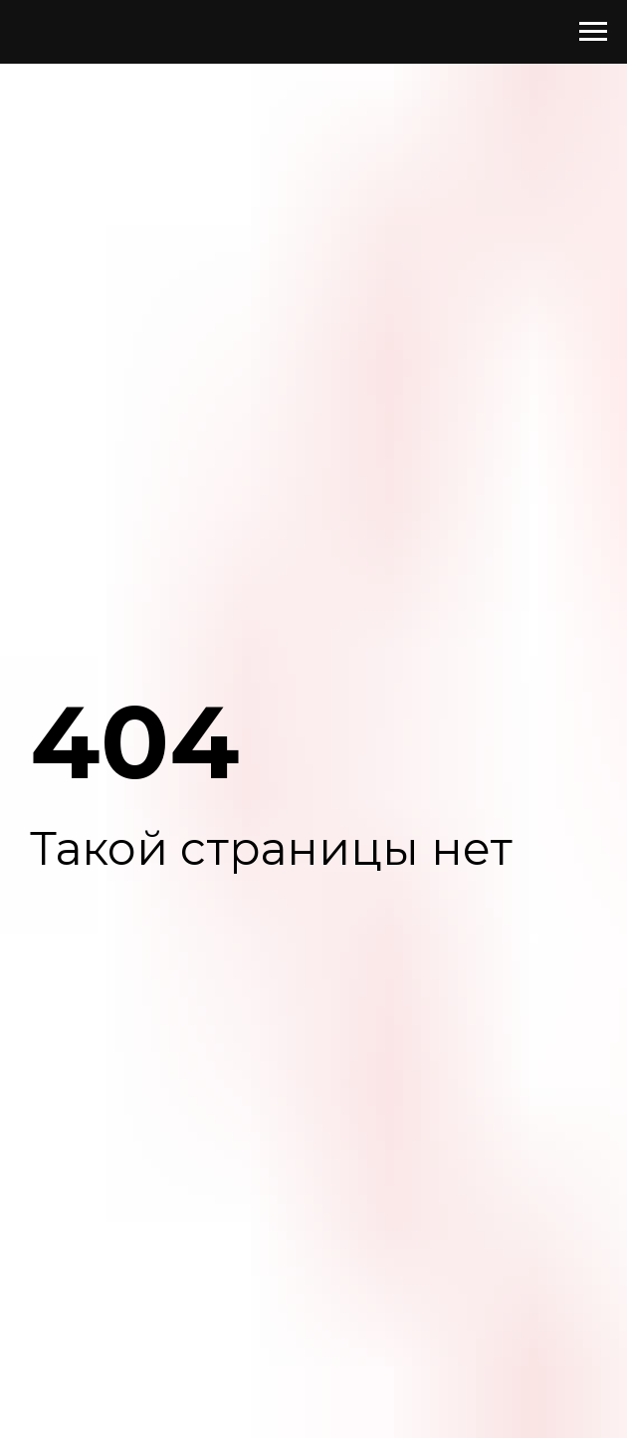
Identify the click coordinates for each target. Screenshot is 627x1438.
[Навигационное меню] (593, 32)
